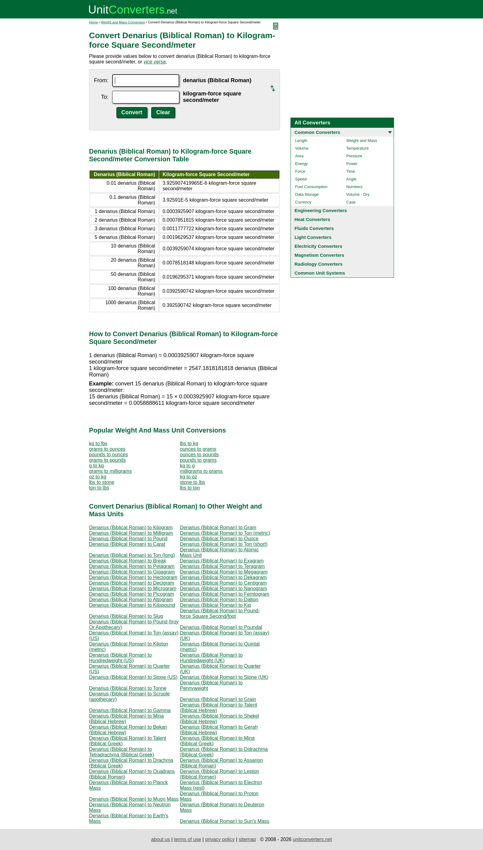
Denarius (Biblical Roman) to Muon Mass (134, 799)
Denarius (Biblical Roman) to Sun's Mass (224, 821)
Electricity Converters (318, 246)
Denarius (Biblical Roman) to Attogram (131, 599)
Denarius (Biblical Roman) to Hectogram (133, 577)
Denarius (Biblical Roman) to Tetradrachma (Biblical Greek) (121, 752)
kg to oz (188, 476)
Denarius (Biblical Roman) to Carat (127, 544)
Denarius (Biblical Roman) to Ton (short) (223, 544)
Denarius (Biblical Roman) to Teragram (222, 566)
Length (301, 140)
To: (104, 97)
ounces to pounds (199, 454)
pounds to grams (198, 460)
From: (101, 80)
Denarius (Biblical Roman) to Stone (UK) (224, 677)
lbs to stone (101, 482)
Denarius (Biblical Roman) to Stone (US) (133, 677)
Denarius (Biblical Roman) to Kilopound (132, 605)
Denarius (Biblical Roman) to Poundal (221, 627)
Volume (301, 148)
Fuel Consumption (311, 186)
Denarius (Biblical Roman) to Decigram (131, 583)
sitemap (247, 839)
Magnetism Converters (319, 255)
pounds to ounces (108, 454)
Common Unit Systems (319, 273)
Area (299, 156)
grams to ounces (107, 449)
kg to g (187, 465)
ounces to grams (198, 449)
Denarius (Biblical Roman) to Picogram (131, 594)
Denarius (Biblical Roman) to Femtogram (224, 594)
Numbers (354, 186)
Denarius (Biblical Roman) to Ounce (219, 538)
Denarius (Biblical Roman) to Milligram (131, 533)
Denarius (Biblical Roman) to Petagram (131, 566)
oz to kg (97, 476)
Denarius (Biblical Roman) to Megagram (224, 571)
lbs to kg (189, 443)
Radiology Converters (318, 264)
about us (160, 839)
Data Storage (307, 194)
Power (352, 163)
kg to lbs (98, 443)
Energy (301, 163)
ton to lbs (99, 487)
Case (350, 202)
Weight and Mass (361, 140)
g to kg (96, 465)
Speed (301, 179)
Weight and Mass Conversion (123, 22)
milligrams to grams (201, 471)
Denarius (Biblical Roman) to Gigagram (132, 571)
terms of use (187, 839)
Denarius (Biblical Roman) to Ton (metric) (225, 533)
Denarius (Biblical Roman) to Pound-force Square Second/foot (220, 613)
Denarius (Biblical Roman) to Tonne (127, 688)
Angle (351, 179)
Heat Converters (312, 219)
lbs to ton (190, 487)
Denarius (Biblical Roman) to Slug (126, 616)
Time (350, 171)
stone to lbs (192, 482)
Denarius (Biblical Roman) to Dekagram (223, 577)
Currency (303, 202)
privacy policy (220, 839)
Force (300, 171)
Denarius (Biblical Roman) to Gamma (130, 710)
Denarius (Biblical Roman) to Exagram (222, 560)
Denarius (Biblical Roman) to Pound (128, 538)
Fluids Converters (314, 228)
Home (93, 22)
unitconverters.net (312, 839)
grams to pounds (107, 460)
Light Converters (312, 237)
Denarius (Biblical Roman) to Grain (218, 699)
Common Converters (317, 132)
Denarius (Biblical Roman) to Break (127, 560)
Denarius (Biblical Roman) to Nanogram (223, 588)
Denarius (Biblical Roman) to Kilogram (130, 527)
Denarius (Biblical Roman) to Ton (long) (132, 555)
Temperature (357, 148)
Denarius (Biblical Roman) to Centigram (223, 583)
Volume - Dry (357, 194)
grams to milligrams (110, 471)
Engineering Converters (320, 210)
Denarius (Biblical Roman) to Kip (215, 605)
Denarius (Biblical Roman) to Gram (218, 527)
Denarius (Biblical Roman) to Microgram (133, 588)
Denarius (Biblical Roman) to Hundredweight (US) (120, 657)
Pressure (354, 156)
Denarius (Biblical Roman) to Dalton (219, 599)
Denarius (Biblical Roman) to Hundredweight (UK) (211, 657)
